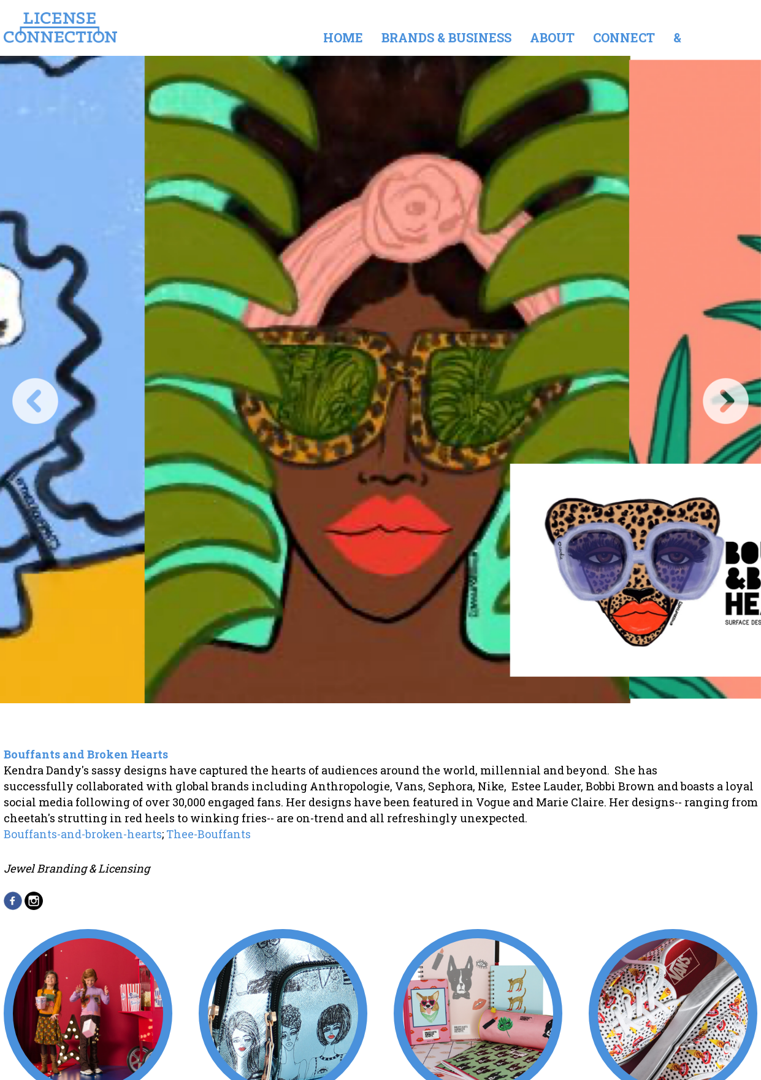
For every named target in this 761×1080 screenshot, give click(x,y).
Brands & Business (446, 37)
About (552, 37)
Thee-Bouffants (208, 834)
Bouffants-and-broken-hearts (83, 834)
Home (343, 37)
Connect (624, 37)
